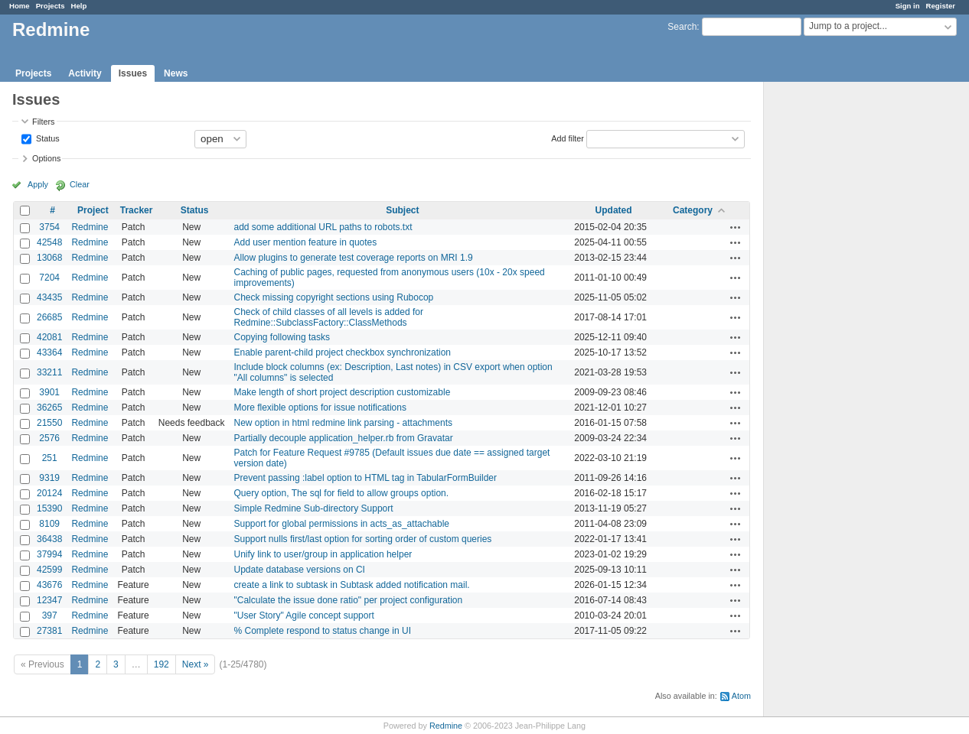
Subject (402, 210)
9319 (49, 478)
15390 (49, 508)
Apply (38, 184)
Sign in (908, 6)
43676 (49, 585)
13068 (49, 257)
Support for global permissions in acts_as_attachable (342, 523)
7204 (49, 277)
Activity (84, 73)
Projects (50, 6)
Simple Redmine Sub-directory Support (313, 508)
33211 (49, 372)
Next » (195, 664)
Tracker (136, 210)
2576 (49, 438)
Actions (735, 227)
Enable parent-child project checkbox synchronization (343, 352)
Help (79, 6)
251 (49, 458)
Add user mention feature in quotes (305, 242)
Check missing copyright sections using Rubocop (334, 297)
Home (19, 6)
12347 (49, 600)
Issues (133, 73)
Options (46, 158)
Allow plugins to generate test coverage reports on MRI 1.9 (353, 257)
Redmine (89, 227)
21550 (49, 422)
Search (682, 26)
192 (161, 664)
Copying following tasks (282, 337)
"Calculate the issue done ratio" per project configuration (348, 600)
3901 (49, 392)
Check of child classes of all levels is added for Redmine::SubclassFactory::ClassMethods (328, 317)
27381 (49, 630)
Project (93, 210)
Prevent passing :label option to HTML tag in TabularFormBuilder (366, 478)
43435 (49, 297)
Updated (613, 210)
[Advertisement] (840, 322)
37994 (49, 554)
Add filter (567, 137)
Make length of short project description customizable (342, 392)
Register (940, 6)
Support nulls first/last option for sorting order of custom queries (363, 539)
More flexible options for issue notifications (320, 407)
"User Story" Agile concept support (304, 615)
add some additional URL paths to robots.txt (323, 227)
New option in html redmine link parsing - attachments (343, 422)
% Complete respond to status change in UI (322, 630)
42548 (49, 242)
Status (47, 137)
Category (693, 210)
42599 (49, 569)
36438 (49, 539)
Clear (80, 184)
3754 (49, 227)
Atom (741, 695)
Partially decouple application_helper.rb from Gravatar (343, 438)
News (176, 73)
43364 (49, 352)
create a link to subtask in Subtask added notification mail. (352, 585)
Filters (43, 121)
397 (49, 615)
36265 (49, 407)
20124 (49, 493)
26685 (49, 317)
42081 (49, 337)
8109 (49, 523)
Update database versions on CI (299, 569)
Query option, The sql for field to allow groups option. (341, 493)
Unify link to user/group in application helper (323, 554)
